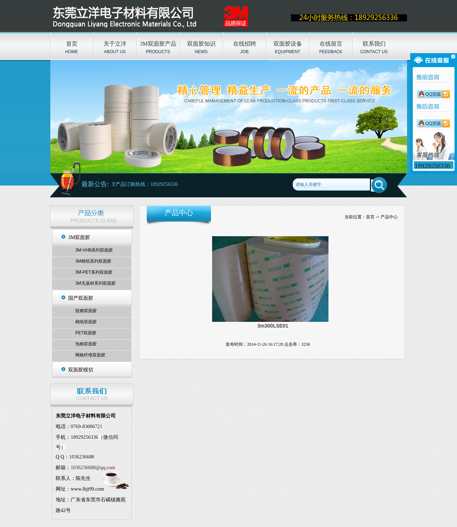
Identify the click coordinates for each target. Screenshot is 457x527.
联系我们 (374, 44)
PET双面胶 (85, 332)
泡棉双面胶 (86, 343)
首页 (71, 44)
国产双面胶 (80, 298)
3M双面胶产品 (158, 44)
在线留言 (331, 44)
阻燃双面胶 (86, 310)
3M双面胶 (79, 237)
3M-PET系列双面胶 (93, 272)
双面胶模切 (80, 370)
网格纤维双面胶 (90, 355)
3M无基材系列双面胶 (95, 283)
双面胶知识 (201, 44)
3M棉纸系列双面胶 (93, 261)
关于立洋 (115, 44)
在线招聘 (244, 44)
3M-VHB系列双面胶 (94, 250)
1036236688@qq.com (93, 467)
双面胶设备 (287, 44)
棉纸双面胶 (86, 321)
